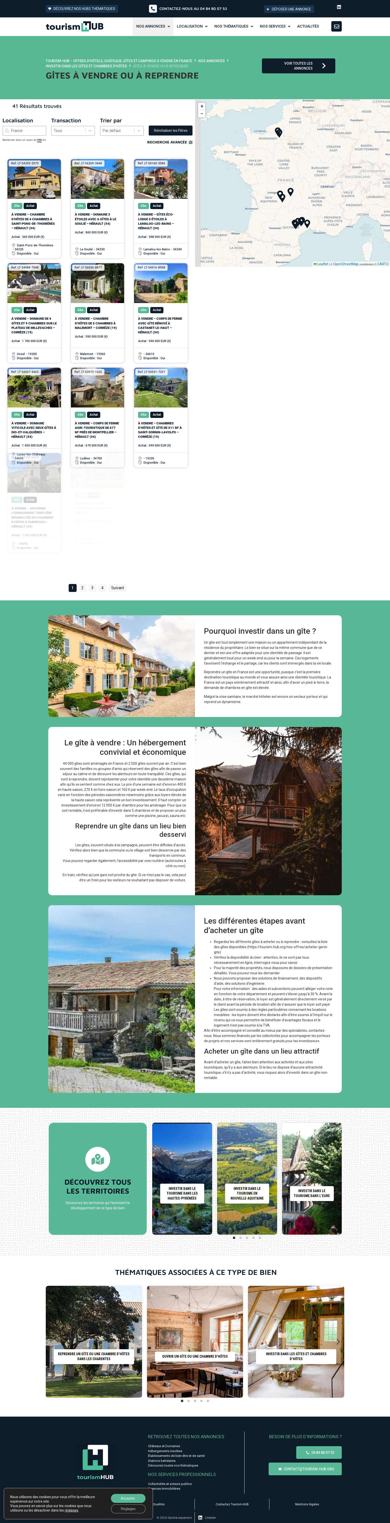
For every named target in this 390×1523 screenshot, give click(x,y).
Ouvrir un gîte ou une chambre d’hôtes (195, 1356)
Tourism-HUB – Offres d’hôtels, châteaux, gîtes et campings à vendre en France (119, 61)
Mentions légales (307, 1504)
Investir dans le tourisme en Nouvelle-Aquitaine (246, 1193)
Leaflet (321, 264)
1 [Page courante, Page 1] (72, 587)
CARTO (383, 264)
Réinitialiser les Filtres (171, 131)
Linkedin (210, 1518)
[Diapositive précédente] (158, 1179)
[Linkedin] (200, 1517)
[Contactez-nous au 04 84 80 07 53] (153, 9)
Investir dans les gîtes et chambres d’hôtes (86, 66)
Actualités (157, 1504)
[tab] (234, 1238)
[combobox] (24, 131)
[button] (279, 133)
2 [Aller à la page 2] (82, 587)
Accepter (128, 1498)
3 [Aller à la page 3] (92, 587)
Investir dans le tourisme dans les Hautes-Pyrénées (182, 1193)
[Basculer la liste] (90, 130)
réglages (71, 1510)
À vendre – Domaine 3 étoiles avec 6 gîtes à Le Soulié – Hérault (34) (95, 219)
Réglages (128, 1509)
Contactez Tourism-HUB (232, 1504)
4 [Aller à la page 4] (102, 587)
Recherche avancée (167, 142)
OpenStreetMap (346, 264)
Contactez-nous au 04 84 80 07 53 (193, 8)
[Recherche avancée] (191, 142)
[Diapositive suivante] (336, 1179)
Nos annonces (211, 61)
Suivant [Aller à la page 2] (117, 587)
